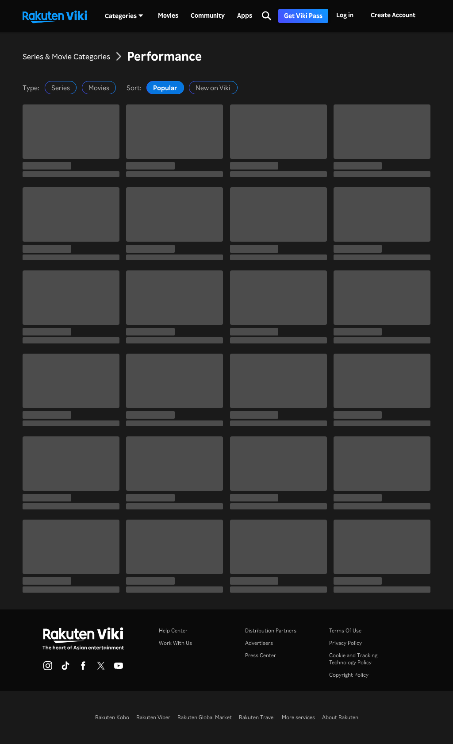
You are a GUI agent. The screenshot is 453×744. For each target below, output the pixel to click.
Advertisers (259, 643)
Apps (244, 15)
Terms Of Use (345, 630)
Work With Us (175, 643)
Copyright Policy (349, 674)
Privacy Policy (345, 643)
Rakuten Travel (257, 717)
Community (208, 15)
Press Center (260, 655)
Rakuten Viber (153, 717)
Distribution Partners (270, 630)
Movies (168, 15)
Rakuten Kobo (112, 717)
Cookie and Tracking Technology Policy (353, 659)
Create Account (393, 15)
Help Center (173, 630)
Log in (344, 15)
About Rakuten (340, 717)
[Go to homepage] (55, 16)
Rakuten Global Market (204, 717)
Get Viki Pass (303, 16)
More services (298, 717)
